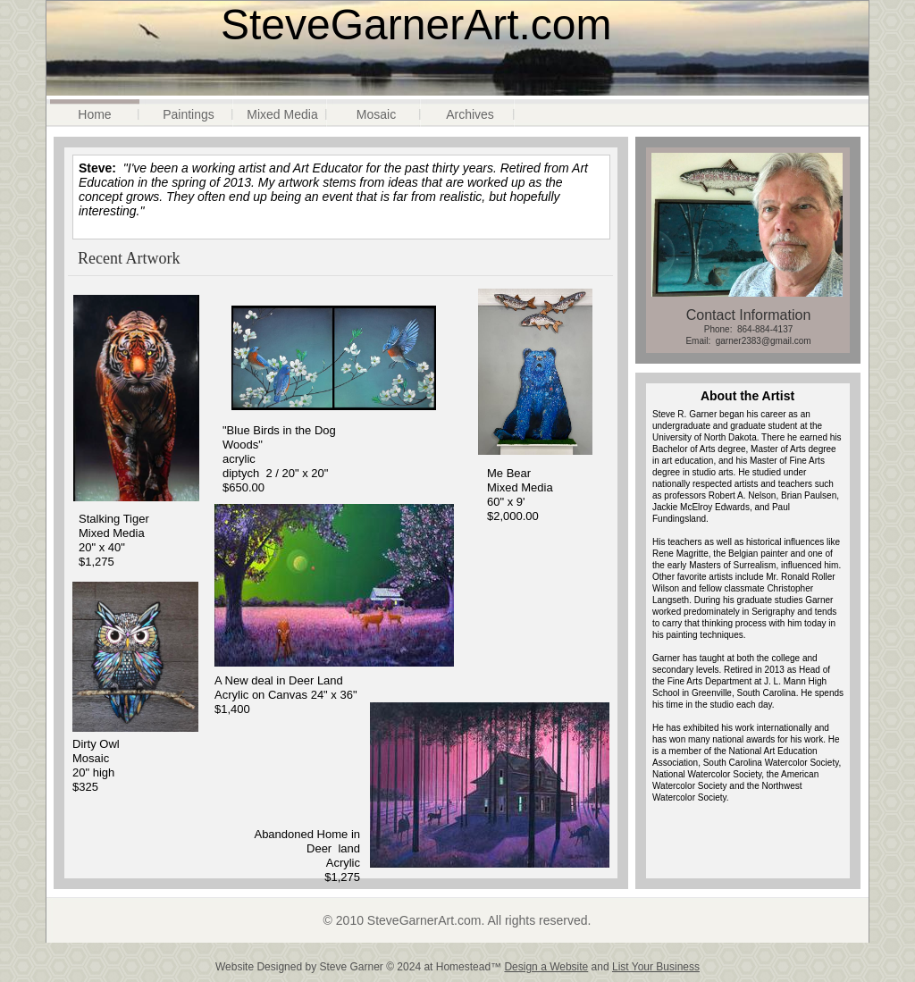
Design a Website (546, 967)
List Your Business (656, 967)
